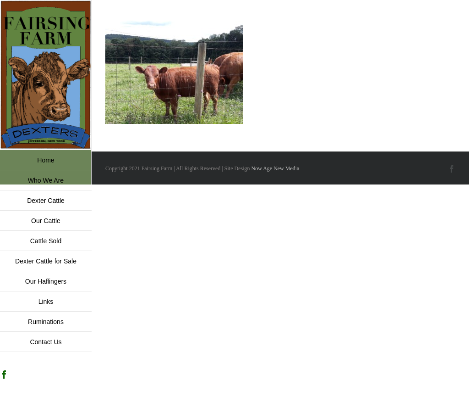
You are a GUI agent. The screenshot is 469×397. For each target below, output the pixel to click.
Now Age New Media (275, 168)
